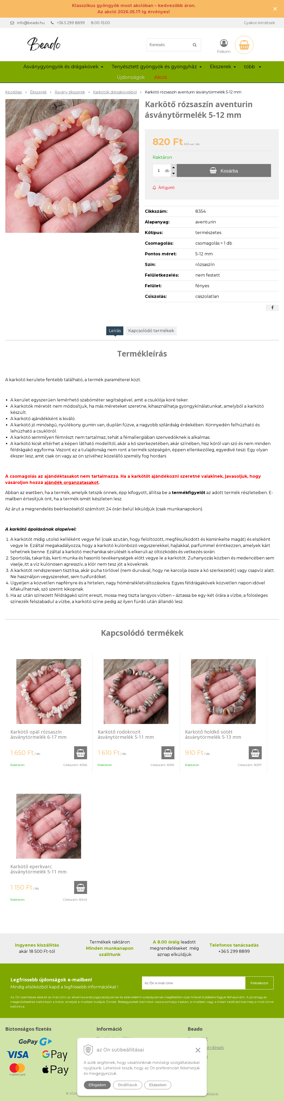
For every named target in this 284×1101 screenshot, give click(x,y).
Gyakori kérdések (259, 22)
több (252, 67)
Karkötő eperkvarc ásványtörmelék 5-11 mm (38, 869)
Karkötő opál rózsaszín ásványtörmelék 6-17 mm (38, 734)
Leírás (115, 330)
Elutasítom (157, 1085)
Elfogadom (97, 1085)
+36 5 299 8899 (71, 22)
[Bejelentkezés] (224, 45)
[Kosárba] (224, 170)
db (167, 170)
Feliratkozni (259, 983)
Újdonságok (131, 77)
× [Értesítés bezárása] (275, 8)
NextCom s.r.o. (207, 1093)
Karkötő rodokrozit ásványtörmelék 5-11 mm (126, 734)
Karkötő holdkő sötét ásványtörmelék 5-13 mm (213, 734)
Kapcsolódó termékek (151, 330)
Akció (160, 77)
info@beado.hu (31, 22)
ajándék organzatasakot (71, 482)
